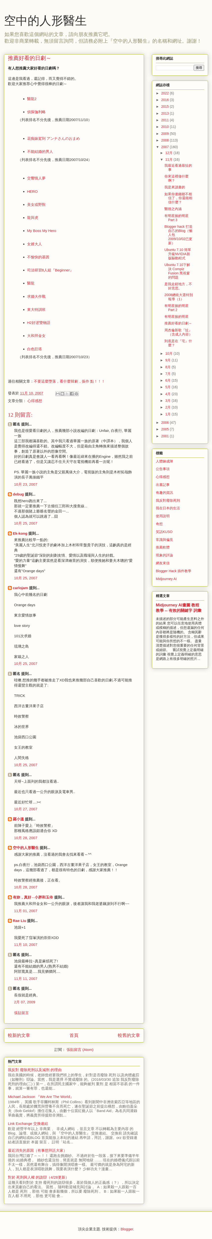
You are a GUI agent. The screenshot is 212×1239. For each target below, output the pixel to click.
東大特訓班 (36, 309)
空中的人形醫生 (45, 20)
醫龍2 (31, 99)
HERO (32, 191)
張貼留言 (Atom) (80, 1049)
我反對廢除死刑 (168, 500)
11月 (169, 159)
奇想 (159, 524)
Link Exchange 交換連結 (28, 1123)
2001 (165, 436)
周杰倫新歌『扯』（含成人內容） (178, 332)
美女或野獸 (36, 204)
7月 (168, 374)
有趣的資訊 (164, 493)
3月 (168, 401)
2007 (165, 147)
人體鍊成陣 (164, 461)
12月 (169, 153)
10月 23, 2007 (25, 484)
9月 (168, 360)
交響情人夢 (36, 178)
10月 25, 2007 (25, 523)
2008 (165, 140)
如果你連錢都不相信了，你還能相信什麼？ (178, 198)
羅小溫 (18, 819)
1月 (168, 414)
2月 (168, 407)
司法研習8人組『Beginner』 (50, 270)
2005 (165, 429)
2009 (165, 134)
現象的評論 (164, 555)
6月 (168, 380)
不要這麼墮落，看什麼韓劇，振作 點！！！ (69, 381)
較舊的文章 (129, 1035)
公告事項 (163, 469)
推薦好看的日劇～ (178, 323)
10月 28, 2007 (25, 838)
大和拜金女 (36, 336)
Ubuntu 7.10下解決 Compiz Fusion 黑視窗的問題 (177, 271)
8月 (168, 367)
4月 (168, 394)
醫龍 (31, 283)
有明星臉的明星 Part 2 (176, 308)
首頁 (74, 1035)
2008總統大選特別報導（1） (178, 297)
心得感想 (34, 401)
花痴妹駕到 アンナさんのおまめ (53, 138)
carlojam (20, 588)
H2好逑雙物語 (38, 322)
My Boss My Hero (41, 231)
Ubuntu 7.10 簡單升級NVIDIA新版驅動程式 (177, 254)
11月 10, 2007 (25, 944)
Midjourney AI (166, 579)
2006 (165, 423)
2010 (165, 127)
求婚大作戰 (36, 296)
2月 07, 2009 (24, 1002)
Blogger (127, 1229)
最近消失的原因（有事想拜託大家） (37, 1150)
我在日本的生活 (168, 508)
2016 (165, 100)
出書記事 (163, 485)
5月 (168, 387)
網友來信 (163, 563)
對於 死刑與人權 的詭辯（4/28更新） (38, 1177)
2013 (165, 113)
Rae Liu (19, 921)
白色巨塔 (34, 349)
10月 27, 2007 (25, 809)
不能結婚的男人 (40, 151)
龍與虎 (32, 217)
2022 (165, 93)
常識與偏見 (164, 540)
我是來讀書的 (174, 187)
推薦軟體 (163, 547)
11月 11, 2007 (25, 978)
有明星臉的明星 (176, 317)
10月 (169, 353)
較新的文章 (19, 1035)
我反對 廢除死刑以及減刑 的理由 (35, 1070)
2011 (165, 120)
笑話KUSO (164, 532)
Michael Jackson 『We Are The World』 (41, 1097)
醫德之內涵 (173, 209)
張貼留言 (21, 1013)
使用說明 (163, 516)
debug (18, 494)
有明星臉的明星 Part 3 (176, 218)
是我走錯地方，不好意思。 (178, 286)
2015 (165, 106)
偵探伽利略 (36, 112)
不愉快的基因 (38, 257)
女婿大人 (34, 244)
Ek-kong (20, 533)
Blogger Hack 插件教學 (173, 571)
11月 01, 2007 (25, 911)
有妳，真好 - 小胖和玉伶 (33, 897)
